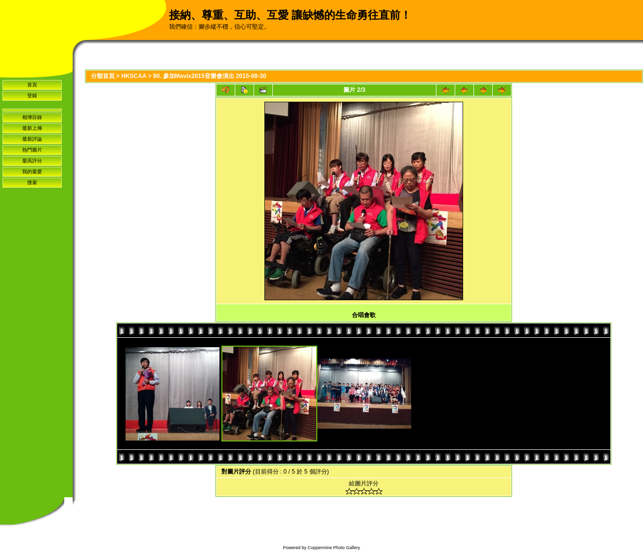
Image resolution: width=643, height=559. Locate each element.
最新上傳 (32, 128)
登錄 (32, 95)
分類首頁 (103, 76)
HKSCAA (133, 76)
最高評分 (32, 160)
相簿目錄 (32, 117)
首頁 (32, 84)
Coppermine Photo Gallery (333, 547)
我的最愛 (32, 171)
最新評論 (32, 139)
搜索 (32, 182)
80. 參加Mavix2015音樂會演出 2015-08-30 (209, 76)
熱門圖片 (32, 150)
